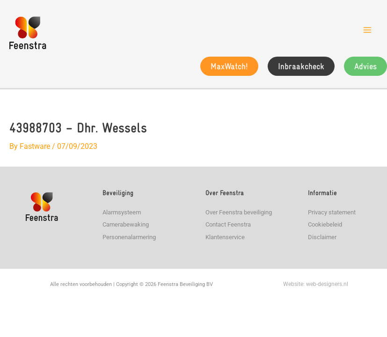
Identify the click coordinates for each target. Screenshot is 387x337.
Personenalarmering (129, 237)
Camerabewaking (125, 224)
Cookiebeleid (325, 224)
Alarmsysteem (121, 212)
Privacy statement (332, 212)
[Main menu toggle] (367, 30)
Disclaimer (322, 237)
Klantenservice (225, 237)
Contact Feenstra (228, 224)
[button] (229, 66)
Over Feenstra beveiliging (238, 212)
